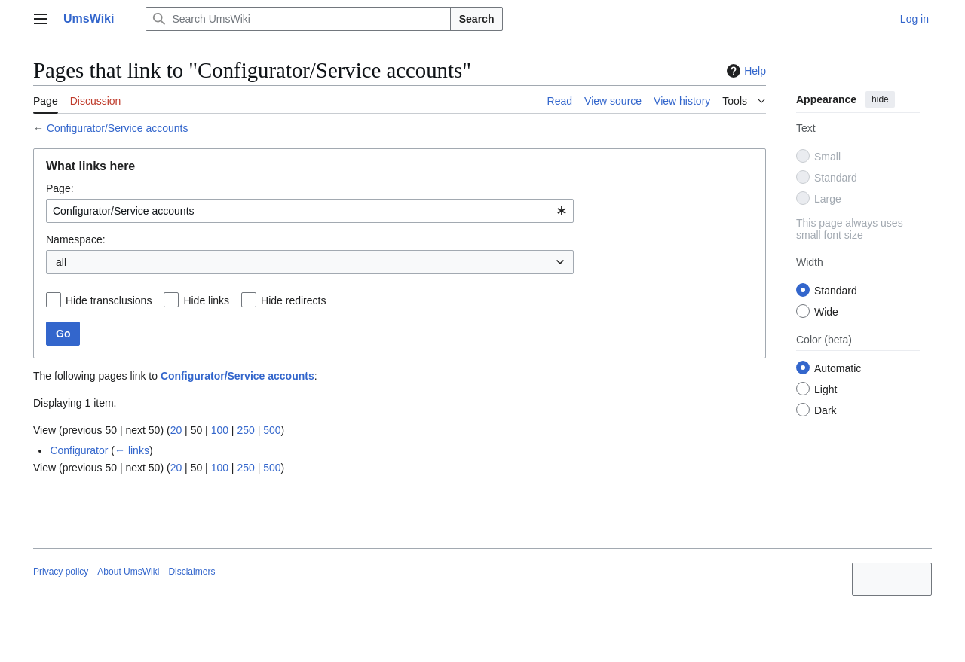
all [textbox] (61, 262)
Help (744, 71)
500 (271, 430)
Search (477, 19)
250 (245, 430)
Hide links (206, 300)
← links (132, 450)
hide (880, 99)
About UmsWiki (128, 571)
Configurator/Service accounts (117, 128)
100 (219, 430)
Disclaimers (191, 571)
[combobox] (310, 211)
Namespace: (76, 239)
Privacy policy (60, 571)
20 (176, 430)
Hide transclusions (109, 300)
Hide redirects (293, 300)
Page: (60, 188)
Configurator (79, 450)
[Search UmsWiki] (298, 19)
